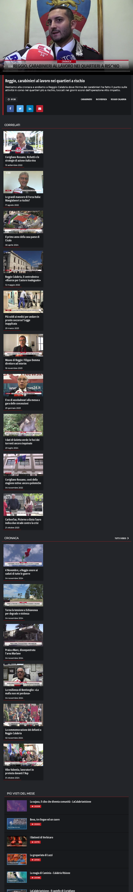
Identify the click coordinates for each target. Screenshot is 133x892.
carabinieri (86, 99)
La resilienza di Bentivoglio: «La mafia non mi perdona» (22, 691)
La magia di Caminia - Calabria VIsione (50, 873)
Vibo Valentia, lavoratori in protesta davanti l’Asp (19, 771)
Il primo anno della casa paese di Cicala (22, 238)
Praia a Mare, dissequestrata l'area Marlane (20, 651)
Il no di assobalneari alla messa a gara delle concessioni (22, 401)
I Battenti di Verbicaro (41, 837)
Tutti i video (122, 538)
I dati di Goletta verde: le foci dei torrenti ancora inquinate (22, 441)
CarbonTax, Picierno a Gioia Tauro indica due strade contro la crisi (23, 521)
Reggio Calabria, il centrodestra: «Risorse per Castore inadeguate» (23, 278)
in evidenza (101, 99)
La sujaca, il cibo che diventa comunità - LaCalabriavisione (60, 802)
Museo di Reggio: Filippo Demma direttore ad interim (22, 361)
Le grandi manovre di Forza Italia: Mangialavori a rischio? (23, 198)
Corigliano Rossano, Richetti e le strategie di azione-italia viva (22, 158)
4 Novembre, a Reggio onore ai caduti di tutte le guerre (21, 572)
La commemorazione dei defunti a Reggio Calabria (23, 731)
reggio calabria (118, 99)
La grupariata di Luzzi (41, 855)
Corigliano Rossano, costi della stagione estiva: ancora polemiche (23, 481)
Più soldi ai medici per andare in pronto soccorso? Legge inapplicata (22, 320)
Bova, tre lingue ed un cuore (45, 819)
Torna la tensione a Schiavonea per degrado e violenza (21, 611)
